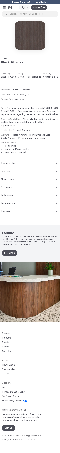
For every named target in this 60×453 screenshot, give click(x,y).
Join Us (8, 428)
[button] (4, 7)
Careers (6, 374)
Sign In (24, 7)
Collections (7, 351)
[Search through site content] (31, 13)
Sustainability (8, 369)
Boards (5, 347)
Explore (44, 2)
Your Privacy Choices (14, 400)
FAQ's (5, 387)
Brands (5, 342)
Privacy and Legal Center (14, 392)
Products (6, 338)
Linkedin (31, 440)
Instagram (7, 440)
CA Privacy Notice (10, 396)
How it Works (8, 365)
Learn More (9, 253)
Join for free (39, 7)
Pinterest (19, 440)
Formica (4, 58)
